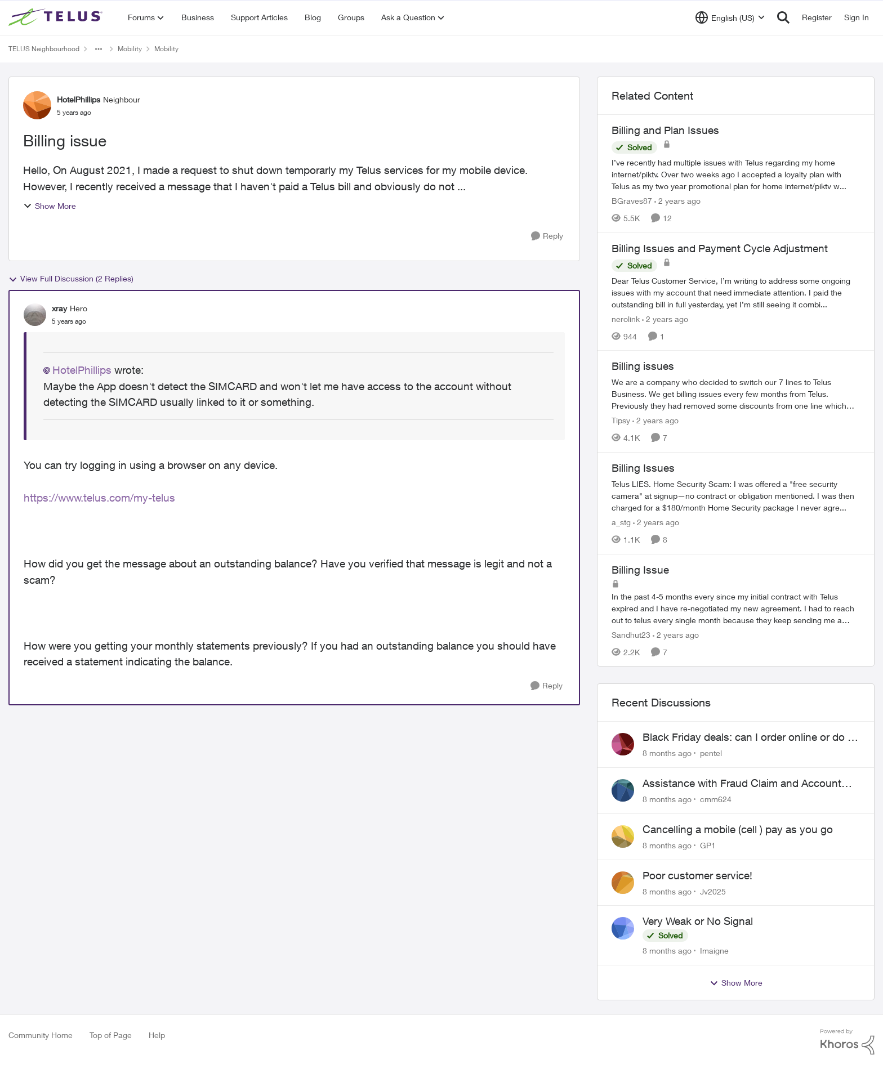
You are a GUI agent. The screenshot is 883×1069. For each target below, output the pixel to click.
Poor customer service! (697, 875)
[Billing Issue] (736, 607)
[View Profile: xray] (35, 314)
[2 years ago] (677, 201)
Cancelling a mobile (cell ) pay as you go (738, 829)
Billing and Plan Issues (665, 130)
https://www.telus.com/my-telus (99, 497)
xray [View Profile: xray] (59, 308)
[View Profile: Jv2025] (623, 882)
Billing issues (643, 366)
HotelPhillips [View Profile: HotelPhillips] (78, 99)
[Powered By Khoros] (847, 1042)
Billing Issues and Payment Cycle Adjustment (720, 248)
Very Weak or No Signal (698, 921)
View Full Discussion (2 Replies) (70, 279)
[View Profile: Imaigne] (623, 928)
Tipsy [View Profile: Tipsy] (621, 420)
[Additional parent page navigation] (98, 49)
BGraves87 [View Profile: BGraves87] (632, 200)
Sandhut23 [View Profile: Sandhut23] (631, 634)
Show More (49, 206)
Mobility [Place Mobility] (130, 48)
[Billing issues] (736, 394)
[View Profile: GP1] (623, 836)
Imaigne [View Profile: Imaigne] (714, 950)
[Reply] (547, 236)
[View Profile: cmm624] (623, 790)
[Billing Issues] (736, 495)
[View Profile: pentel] (623, 744)
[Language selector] (730, 17)
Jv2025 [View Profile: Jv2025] (713, 891)
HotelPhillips (82, 370)
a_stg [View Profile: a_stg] (621, 522)
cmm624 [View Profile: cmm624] (716, 799)
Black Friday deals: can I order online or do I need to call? (746, 737)
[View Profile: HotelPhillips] (37, 105)
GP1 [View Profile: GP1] (708, 845)
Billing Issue (640, 569)
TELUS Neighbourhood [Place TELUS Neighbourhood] (43, 48)
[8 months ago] (667, 753)
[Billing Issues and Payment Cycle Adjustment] (736, 292)
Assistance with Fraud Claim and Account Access (742, 783)
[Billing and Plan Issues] (736, 174)
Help (157, 1035)
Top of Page (111, 1035)
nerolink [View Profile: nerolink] (626, 318)
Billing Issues (643, 468)
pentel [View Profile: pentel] (711, 753)
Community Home (40, 1035)
